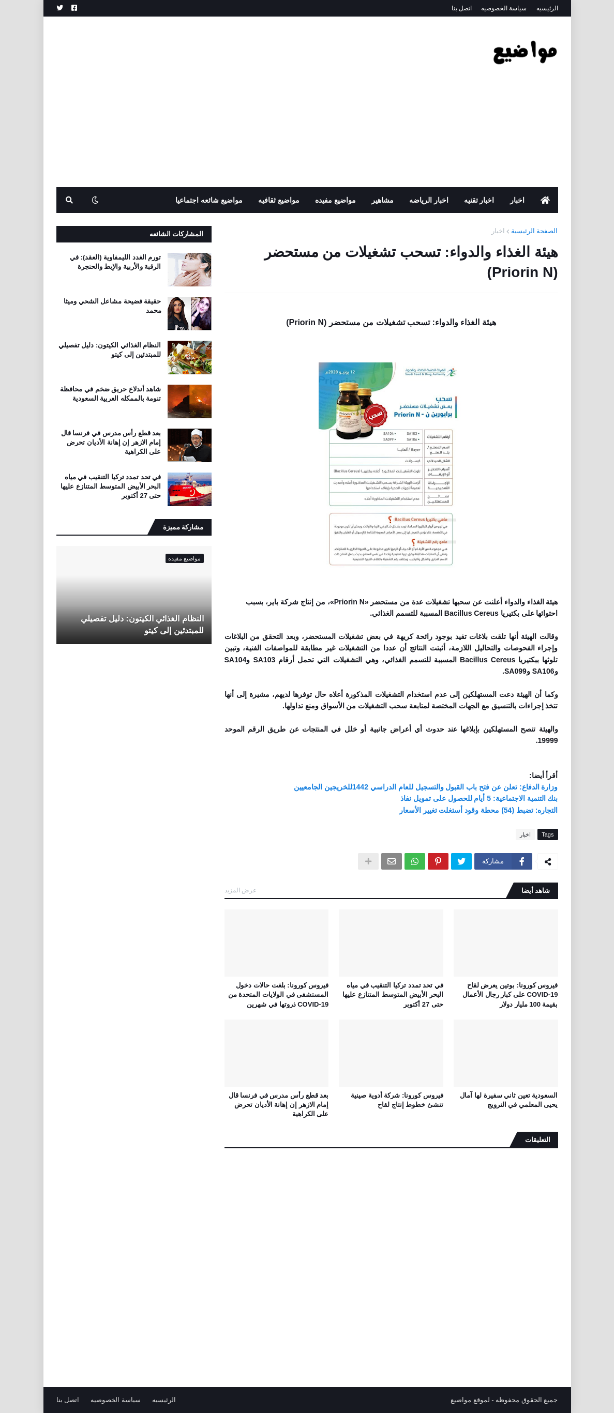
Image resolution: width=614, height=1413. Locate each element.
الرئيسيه (547, 8)
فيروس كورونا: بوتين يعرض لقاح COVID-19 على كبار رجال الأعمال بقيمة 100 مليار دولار (510, 994)
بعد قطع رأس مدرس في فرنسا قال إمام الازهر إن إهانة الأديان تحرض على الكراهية (279, 1104)
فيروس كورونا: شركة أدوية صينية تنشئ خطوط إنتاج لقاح (397, 1099)
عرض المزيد (240, 890)
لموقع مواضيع (470, 1400)
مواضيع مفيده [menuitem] (335, 200)
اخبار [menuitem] (517, 200)
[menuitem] (545, 200)
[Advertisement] (244, 101)
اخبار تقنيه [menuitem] (479, 200)
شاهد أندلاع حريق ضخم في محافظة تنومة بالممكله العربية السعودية (110, 393)
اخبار (498, 231)
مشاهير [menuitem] (382, 200)
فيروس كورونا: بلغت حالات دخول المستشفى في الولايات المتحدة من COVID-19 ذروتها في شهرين (278, 994)
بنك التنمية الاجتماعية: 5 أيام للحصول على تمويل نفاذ (479, 798)
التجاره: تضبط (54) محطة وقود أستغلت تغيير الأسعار (478, 810)
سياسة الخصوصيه (504, 8)
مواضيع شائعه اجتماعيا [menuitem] (209, 200)
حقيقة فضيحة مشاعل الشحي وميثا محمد (112, 305)
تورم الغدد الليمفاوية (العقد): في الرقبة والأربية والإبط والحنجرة (115, 261)
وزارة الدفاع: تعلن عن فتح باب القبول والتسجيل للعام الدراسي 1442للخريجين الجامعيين (426, 787)
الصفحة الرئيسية (534, 231)
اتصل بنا (462, 8)
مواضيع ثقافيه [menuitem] (278, 200)
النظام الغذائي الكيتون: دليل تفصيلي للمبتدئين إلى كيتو (109, 349)
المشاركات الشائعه (176, 234)
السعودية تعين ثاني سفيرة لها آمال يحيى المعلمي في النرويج (509, 1099)
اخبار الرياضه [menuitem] (428, 200)
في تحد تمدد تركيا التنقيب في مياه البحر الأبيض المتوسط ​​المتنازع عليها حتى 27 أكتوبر (392, 994)
